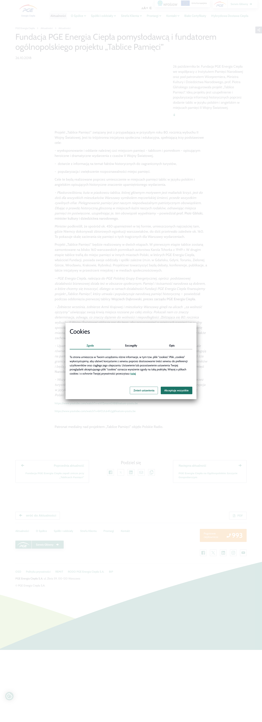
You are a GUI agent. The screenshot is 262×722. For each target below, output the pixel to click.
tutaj (133, 373)
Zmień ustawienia (144, 390)
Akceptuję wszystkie (176, 390)
